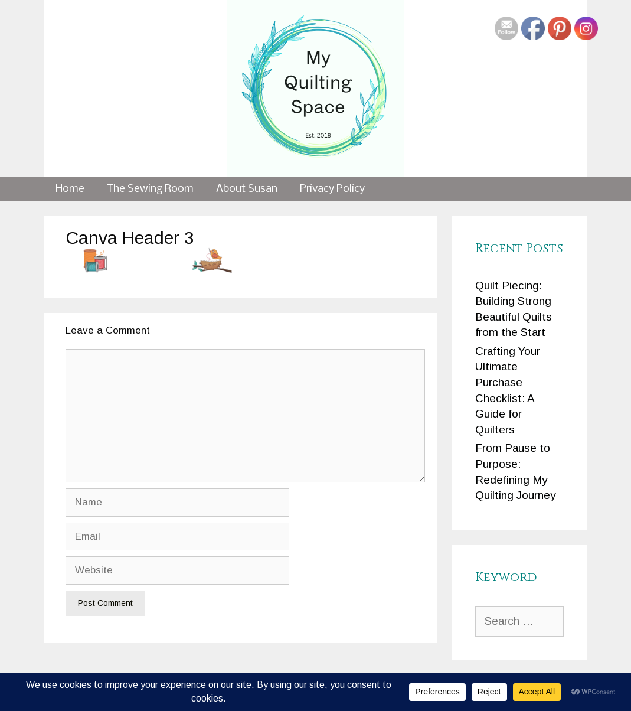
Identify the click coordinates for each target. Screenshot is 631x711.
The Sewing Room (150, 189)
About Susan (246, 189)
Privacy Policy (332, 189)
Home (69, 189)
